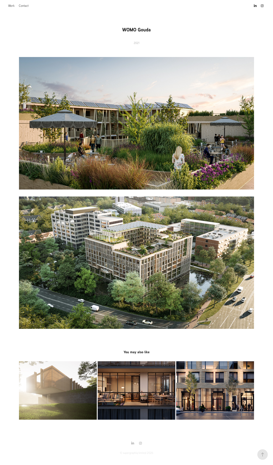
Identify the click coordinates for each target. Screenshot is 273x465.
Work (11, 6)
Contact (24, 6)
